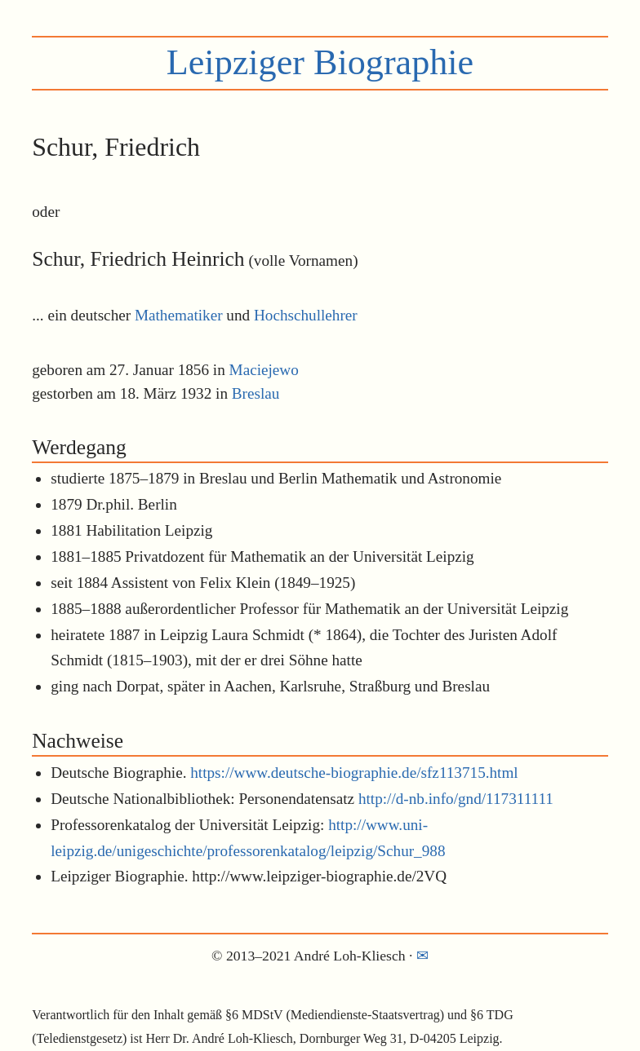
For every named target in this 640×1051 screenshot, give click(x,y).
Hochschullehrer (306, 315)
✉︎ (422, 955)
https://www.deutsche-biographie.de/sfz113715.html (354, 772)
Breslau (256, 393)
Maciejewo (264, 369)
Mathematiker (179, 315)
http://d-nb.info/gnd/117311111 (455, 798)
